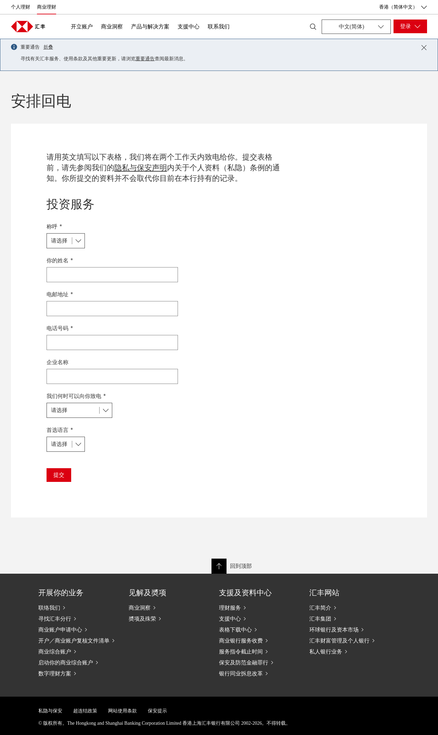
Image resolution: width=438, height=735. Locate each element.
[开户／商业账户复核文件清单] (78, 640)
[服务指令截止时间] (258, 651)
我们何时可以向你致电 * (76, 395)
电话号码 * (60, 328)
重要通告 (145, 58)
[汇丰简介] (349, 607)
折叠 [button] (48, 47)
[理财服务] (258, 607)
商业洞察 (112, 26)
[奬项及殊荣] (168, 618)
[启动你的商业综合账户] (78, 662)
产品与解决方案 (150, 26)
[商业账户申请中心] (78, 629)
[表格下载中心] (258, 629)
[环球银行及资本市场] (349, 629)
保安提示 (157, 710)
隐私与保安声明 (140, 167)
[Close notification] (424, 47)
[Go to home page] (28, 26)
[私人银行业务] (349, 651)
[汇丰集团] (349, 618)
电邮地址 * (60, 294)
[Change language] (356, 27)
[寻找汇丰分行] (78, 618)
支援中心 (188, 26)
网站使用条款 (122, 710)
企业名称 (57, 361)
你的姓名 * (60, 260)
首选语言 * (60, 429)
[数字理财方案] (78, 673)
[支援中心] (258, 618)
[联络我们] (78, 607)
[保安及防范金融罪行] (258, 662)
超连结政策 (85, 710)
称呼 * (54, 226)
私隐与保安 (50, 710)
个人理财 (20, 7)
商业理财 (46, 7)
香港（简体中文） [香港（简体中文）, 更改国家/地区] (403, 7)
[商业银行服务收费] (258, 640)
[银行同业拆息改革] (258, 673)
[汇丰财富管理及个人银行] (349, 640)
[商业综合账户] (78, 651)
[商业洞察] (168, 607)
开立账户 (82, 26)
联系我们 (219, 26)
